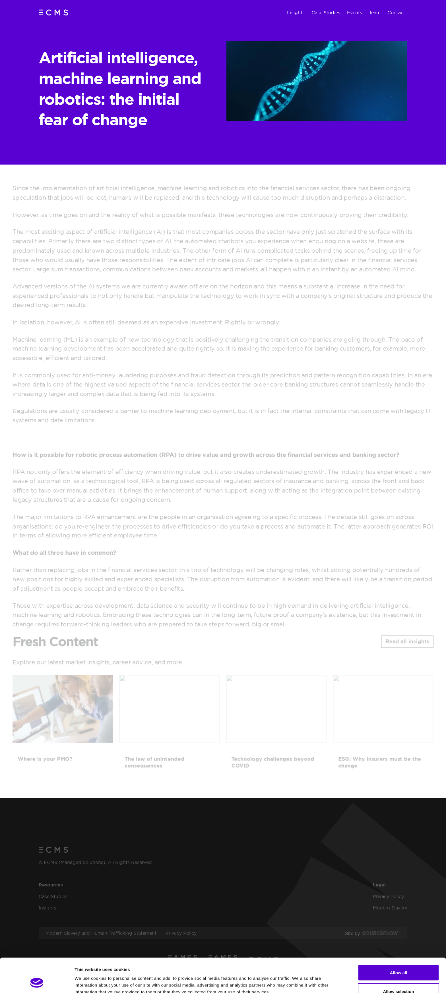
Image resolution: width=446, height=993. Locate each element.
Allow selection (398, 959)
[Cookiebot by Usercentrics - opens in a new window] (37, 982)
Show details (298, 978)
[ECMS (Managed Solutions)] (53, 12)
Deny (398, 977)
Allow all (398, 940)
